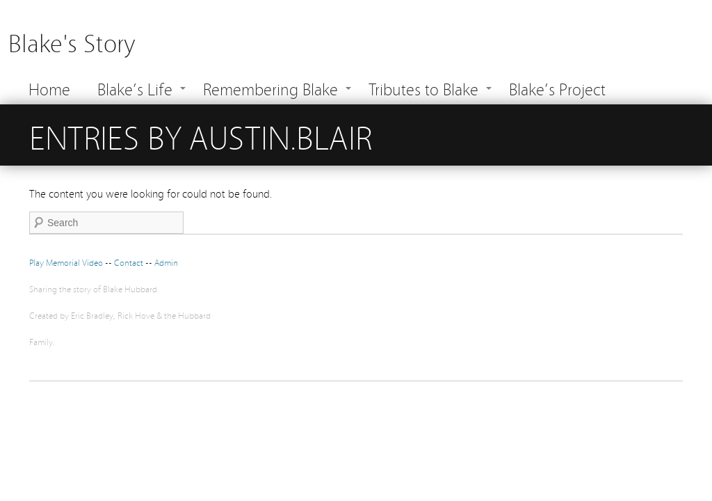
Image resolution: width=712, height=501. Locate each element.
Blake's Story (71, 41)
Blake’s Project (557, 88)
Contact (129, 262)
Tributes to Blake (423, 88)
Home (49, 88)
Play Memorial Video (66, 262)
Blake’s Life (134, 88)
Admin (166, 262)
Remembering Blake (270, 88)
